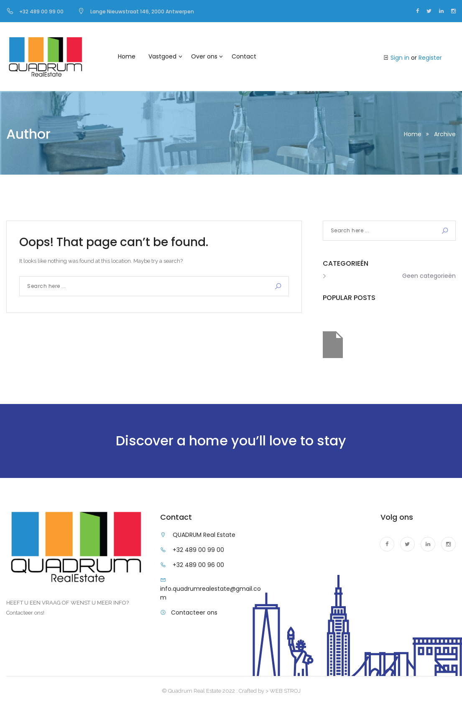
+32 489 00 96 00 (198, 565)
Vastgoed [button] (162, 56)
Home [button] (126, 56)
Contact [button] (244, 56)
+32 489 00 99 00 (198, 550)
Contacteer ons (194, 612)
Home (412, 134)
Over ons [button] (204, 56)
